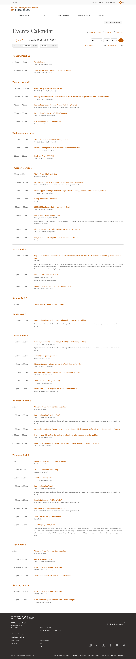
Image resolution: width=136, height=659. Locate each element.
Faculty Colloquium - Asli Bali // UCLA (48, 500)
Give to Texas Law (116, 624)
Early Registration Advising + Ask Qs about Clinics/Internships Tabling (60, 320)
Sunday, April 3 (19, 298)
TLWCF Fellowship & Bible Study (46, 174)
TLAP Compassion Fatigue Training (47, 380)
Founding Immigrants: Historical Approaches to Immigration (57, 147)
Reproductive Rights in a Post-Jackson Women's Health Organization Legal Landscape (66, 443)
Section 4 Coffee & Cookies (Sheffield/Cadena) (51, 139)
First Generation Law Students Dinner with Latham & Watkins (57, 229)
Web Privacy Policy (93, 656)
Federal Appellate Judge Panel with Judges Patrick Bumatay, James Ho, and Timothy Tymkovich (70, 190)
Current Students (64, 15)
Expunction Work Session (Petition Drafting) (50, 113)
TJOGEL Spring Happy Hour (44, 525)
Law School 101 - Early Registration (47, 215)
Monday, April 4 (20, 314)
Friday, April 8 (19, 544)
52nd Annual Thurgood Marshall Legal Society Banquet (54, 599)
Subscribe (107, 33)
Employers (113, 2)
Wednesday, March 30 (23, 133)
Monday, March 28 (21, 55)
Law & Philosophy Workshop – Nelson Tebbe (50, 508)
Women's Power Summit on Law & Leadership (51, 407)
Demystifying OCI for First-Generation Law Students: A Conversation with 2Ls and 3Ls (66, 435)
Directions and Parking (17, 637)
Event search (119, 33)
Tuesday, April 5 (20, 335)
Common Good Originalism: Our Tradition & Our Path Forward (57, 372)
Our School (103, 15)
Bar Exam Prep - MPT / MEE (44, 156)
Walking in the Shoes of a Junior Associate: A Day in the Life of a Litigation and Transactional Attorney (71, 96)
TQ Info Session (40, 62)
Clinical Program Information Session (48, 88)
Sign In (122, 2)
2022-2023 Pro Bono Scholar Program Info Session (52, 70)
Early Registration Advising (44, 486)
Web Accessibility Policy (109, 656)
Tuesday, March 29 (21, 82)
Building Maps (15, 640)
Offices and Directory (17, 634)
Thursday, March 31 (22, 167)
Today (19, 40)
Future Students (26, 15)
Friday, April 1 (19, 249)
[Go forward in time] (24, 40)
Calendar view (53, 46)
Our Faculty (45, 15)
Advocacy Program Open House (46, 356)
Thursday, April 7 (20, 455)
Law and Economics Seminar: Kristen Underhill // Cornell (55, 105)
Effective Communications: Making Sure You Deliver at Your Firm (58, 364)
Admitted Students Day (43, 478)
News (41, 643)
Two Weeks (26, 46)
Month (35, 46)
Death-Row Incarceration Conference (48, 567)
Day (15, 46)
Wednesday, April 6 (21, 400)
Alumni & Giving (85, 15)
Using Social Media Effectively (45, 199)
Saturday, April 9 (20, 585)
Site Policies (121, 656)
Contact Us (14, 644)
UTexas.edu (14, 2)
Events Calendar (115, 23)
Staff (107, 2)
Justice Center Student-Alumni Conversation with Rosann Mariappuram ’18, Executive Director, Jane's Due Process (77, 429)
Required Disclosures (61, 656)
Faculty (101, 2)
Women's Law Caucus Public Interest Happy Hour (52, 286)
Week (19, 46)
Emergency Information (79, 656)
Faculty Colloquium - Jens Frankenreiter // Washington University (58, 182)
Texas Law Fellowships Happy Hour (47, 516)
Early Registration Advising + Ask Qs (47, 415)
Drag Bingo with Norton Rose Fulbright (48, 121)
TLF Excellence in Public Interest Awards (49, 304)
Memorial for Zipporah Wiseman (46, 274)
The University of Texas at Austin (24, 656)
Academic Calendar (94, 33)
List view (43, 46)
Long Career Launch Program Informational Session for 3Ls (56, 237)
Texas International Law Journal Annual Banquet (52, 575)
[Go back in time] (14, 40)
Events (42, 646)
